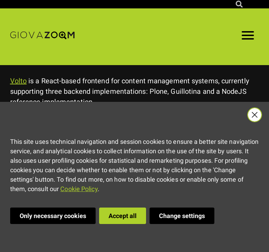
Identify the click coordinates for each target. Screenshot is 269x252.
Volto (18, 81)
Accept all (123, 215)
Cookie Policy (78, 188)
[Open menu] (247, 37)
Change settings (182, 215)
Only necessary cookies (53, 215)
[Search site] (239, 4)
